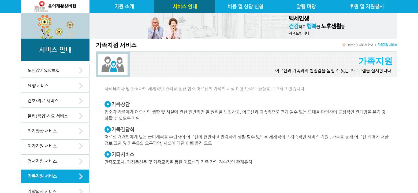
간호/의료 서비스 (43, 100)
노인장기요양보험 (44, 70)
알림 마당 (306, 6)
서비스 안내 (185, 6)
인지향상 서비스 (42, 130)
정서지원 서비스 (42, 161)
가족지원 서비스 (42, 176)
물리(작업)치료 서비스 (48, 115)
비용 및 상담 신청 (245, 6)
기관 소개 (124, 6)
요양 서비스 (38, 85)
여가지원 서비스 (42, 146)
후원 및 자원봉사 (366, 6)
